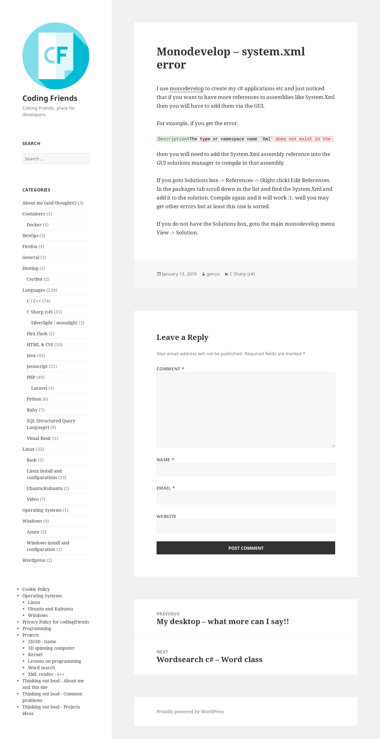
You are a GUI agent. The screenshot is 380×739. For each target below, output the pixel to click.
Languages (33, 290)
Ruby (32, 410)
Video (33, 499)
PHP (31, 377)
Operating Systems (42, 510)
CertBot (35, 279)
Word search (41, 668)
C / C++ (34, 301)
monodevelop (187, 88)
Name (165, 460)
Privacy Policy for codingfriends (55, 622)
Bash (32, 460)
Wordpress (33, 560)
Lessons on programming (54, 661)
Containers (33, 214)
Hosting (30, 268)
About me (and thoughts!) (49, 203)
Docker (34, 225)
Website (166, 516)
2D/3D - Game (42, 641)
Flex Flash (37, 334)
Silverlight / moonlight (54, 323)
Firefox (29, 246)
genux (213, 274)
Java (31, 355)
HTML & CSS (40, 344)
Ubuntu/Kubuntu (45, 488)
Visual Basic (39, 438)
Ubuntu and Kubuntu (50, 609)
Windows (32, 521)
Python (34, 399)
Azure (33, 532)
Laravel (39, 388)
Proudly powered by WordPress (190, 711)
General (30, 257)
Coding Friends (49, 98)
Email (166, 488)
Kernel (35, 654)
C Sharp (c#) (40, 312)
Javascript (37, 366)
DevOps (30, 235)
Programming (36, 628)
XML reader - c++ (46, 674)
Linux (28, 449)
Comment (171, 369)
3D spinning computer (51, 648)
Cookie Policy (36, 589)
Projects (30, 635)
